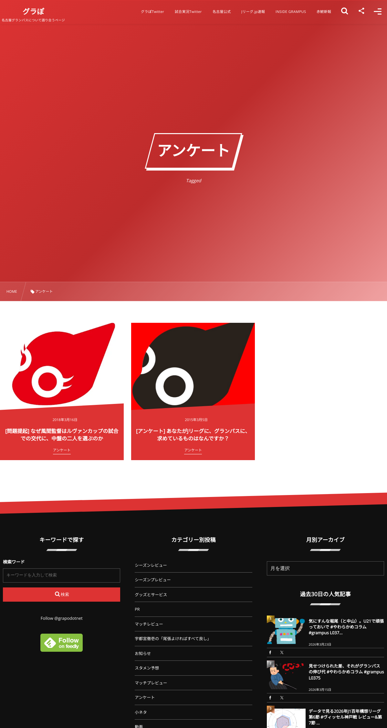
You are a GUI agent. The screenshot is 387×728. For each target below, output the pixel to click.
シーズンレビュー (151, 565)
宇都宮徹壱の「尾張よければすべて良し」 (173, 638)
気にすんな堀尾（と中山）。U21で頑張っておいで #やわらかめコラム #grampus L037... (346, 627)
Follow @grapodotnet (62, 618)
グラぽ (39, 11)
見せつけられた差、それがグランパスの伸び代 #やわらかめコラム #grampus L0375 (346, 672)
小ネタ (141, 712)
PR (137, 609)
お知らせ (143, 653)
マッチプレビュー (151, 683)
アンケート (145, 697)
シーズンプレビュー (153, 580)
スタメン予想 (147, 668)
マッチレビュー (149, 624)
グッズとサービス (151, 594)
